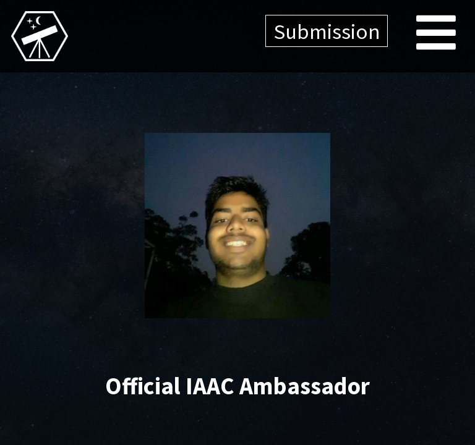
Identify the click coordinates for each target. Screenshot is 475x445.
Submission (326, 31)
